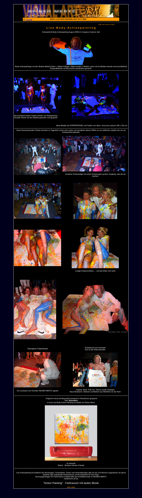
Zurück (27, 20)
